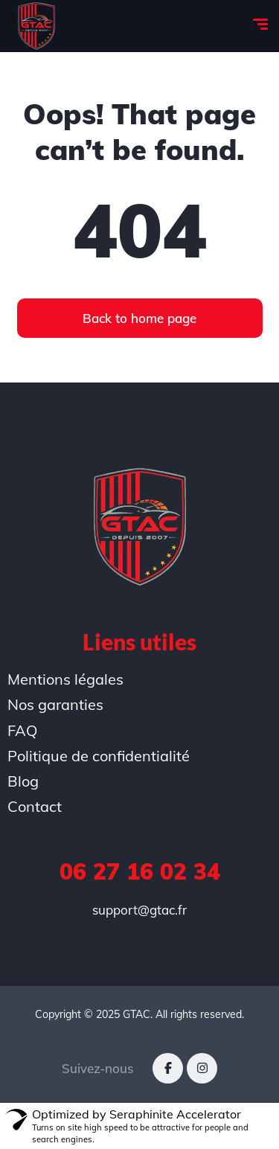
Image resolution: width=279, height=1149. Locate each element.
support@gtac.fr (139, 910)
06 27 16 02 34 (140, 871)
